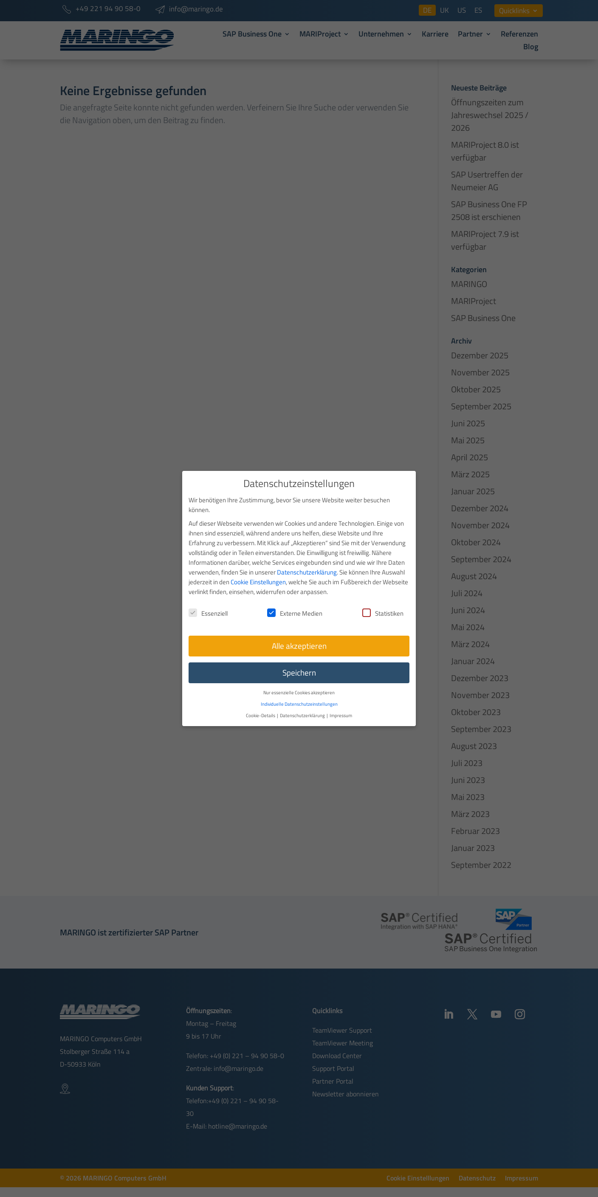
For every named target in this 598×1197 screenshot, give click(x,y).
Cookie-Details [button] (261, 706)
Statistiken (382, 604)
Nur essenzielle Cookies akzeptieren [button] (299, 683)
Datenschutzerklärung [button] (303, 706)
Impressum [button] (341, 706)
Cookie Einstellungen (258, 573)
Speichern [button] (299, 664)
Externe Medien (294, 604)
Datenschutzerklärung (307, 563)
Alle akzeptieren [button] (299, 637)
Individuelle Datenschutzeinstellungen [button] (299, 694)
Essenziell (208, 604)
